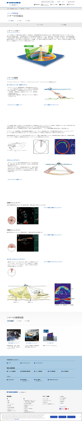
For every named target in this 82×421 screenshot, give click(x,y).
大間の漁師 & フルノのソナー (25, 380)
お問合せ (62, 403)
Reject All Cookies (62, 416)
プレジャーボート (11, 404)
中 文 (63, 1)
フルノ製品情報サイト (16, 392)
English (59, 1)
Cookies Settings (54, 416)
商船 (8, 400)
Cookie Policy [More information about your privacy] (16, 419)
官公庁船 (9, 405)
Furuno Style (10, 379)
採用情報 (62, 401)
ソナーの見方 (19, 20)
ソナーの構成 (27, 20)
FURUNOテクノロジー (13, 8)
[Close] (80, 417)
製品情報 (38, 4)
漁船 (8, 402)
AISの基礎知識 (65, 371)
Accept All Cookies (71, 416)
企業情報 (63, 4)
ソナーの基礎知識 (39, 371)
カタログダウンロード (47, 400)
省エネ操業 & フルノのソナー (38, 380)
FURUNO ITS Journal (53, 379)
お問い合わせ (71, 4)
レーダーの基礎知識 (11, 371)
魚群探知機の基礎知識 (26, 371)
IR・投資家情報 (63, 398)
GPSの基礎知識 (52, 371)
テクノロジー (45, 4)
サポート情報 (54, 4)
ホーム (8, 8)
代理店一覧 (45, 402)
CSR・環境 (62, 399)
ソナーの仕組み (11, 20)
